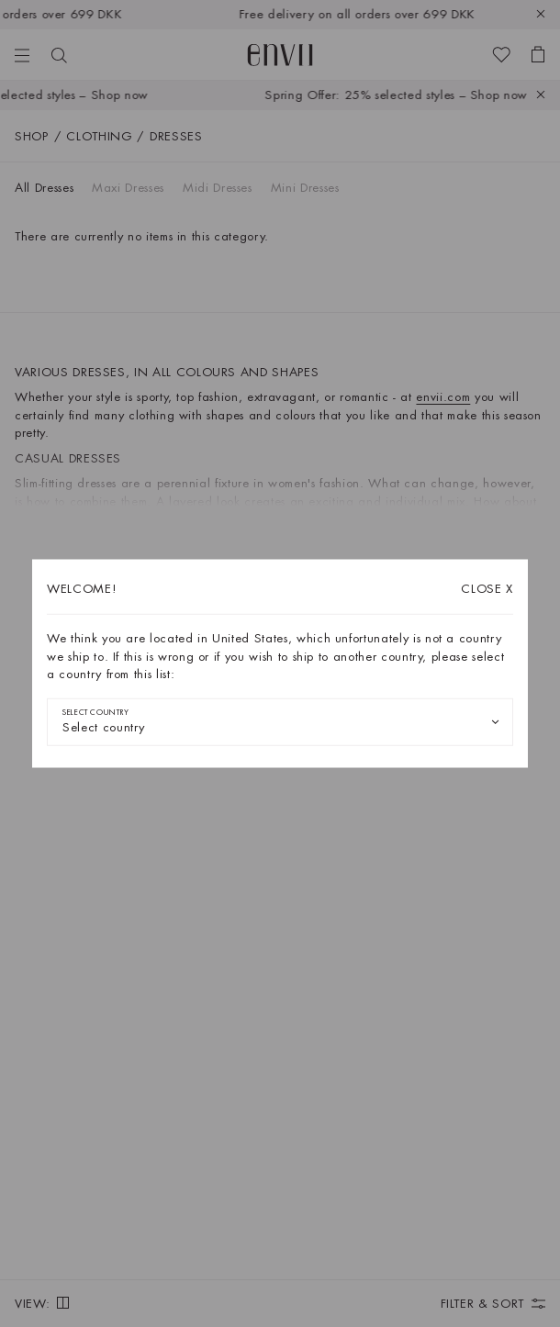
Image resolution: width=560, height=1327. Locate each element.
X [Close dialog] (487, 589)
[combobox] (280, 721)
